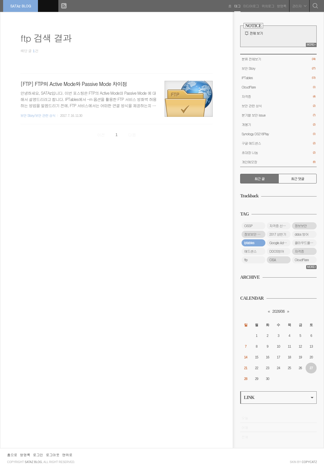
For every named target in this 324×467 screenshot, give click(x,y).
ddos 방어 (301, 234)
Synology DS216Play (278, 134)
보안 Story (278, 68)
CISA (272, 259)
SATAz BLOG (21, 5)
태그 (236, 5)
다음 (132, 135)
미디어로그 (250, 5)
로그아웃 (52, 454)
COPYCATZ (309, 462)
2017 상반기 (277, 234)
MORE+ (311, 44)
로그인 (38, 454)
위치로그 (267, 5)
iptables (249, 242)
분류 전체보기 (278, 59)
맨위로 (67, 454)
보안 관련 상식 (278, 106)
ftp (246, 259)
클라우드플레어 (305, 242)
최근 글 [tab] (259, 178)
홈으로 (12, 454)
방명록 (280, 5)
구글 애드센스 (278, 143)
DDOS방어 (276, 251)
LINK (279, 397)
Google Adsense (280, 242)
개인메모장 (278, 162)
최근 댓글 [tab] (297, 178)
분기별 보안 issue (278, 115)
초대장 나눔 (278, 152)
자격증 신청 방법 (280, 225)
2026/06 (278, 311)
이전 (101, 135)
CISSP (248, 225)
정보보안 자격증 (254, 234)
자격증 (278, 96)
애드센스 (250, 251)
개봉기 (278, 124)
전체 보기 (256, 33)
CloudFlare (278, 87)
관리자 (298, 5)
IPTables (278, 78)
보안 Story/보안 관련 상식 (37, 115)
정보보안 (301, 225)
